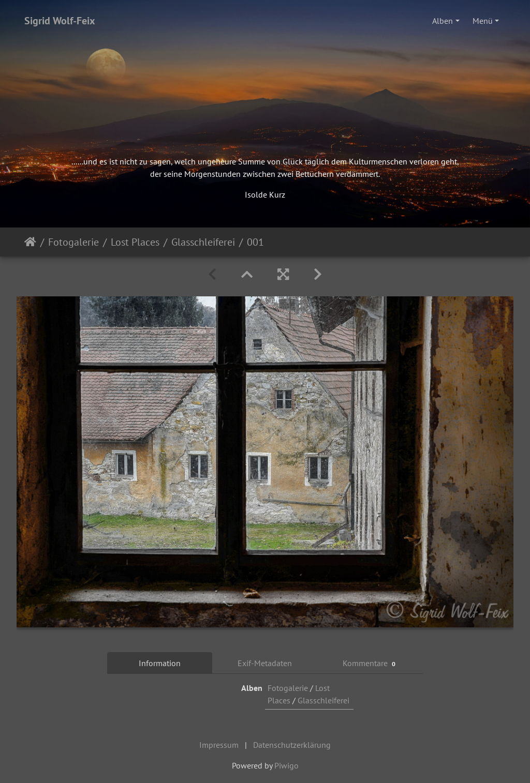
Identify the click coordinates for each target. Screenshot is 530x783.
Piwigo (286, 765)
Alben (442, 21)
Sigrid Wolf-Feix (59, 20)
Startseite (30, 242)
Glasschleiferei (203, 242)
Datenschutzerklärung (292, 745)
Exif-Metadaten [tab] (265, 663)
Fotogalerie (73, 242)
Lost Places (135, 242)
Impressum (219, 745)
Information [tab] (160, 663)
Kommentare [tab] (371, 663)
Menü (483, 21)
